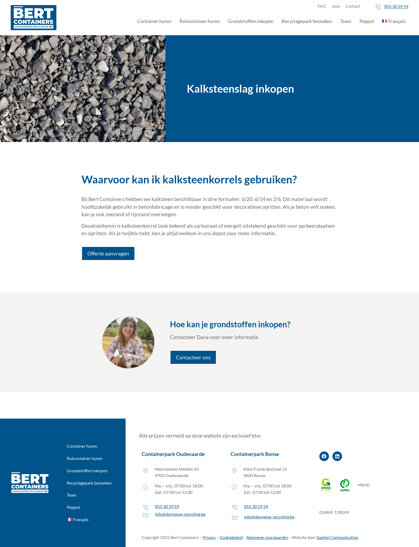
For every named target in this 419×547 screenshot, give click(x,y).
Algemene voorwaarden (267, 537)
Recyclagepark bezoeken (307, 21)
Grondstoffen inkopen (251, 21)
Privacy (209, 537)
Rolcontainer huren (200, 21)
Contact (353, 6)
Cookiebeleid (231, 537)
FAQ (321, 6)
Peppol (366, 21)
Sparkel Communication (337, 537)
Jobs (335, 6)
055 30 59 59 (396, 6)
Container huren (154, 21)
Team (345, 21)
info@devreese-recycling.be (180, 514)
